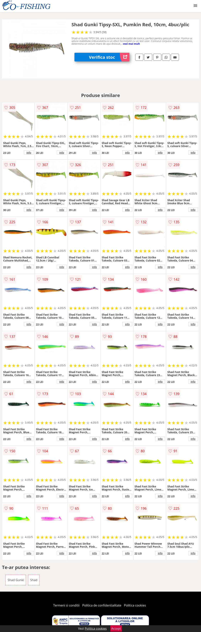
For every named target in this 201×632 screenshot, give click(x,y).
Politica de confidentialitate (101, 605)
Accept (116, 628)
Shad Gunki (16, 580)
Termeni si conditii (66, 605)
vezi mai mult (131, 43)
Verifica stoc (109, 57)
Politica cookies (135, 605)
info (28, 152)
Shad (33, 580)
